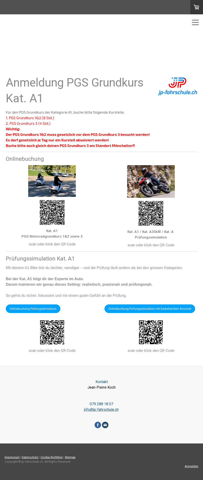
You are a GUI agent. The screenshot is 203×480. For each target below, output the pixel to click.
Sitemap (70, 457)
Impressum (12, 457)
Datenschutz (30, 457)
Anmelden (191, 466)
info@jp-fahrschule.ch (101, 409)
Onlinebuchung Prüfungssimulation (33, 308)
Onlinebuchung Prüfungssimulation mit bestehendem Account (149, 308)
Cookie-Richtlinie (51, 457)
